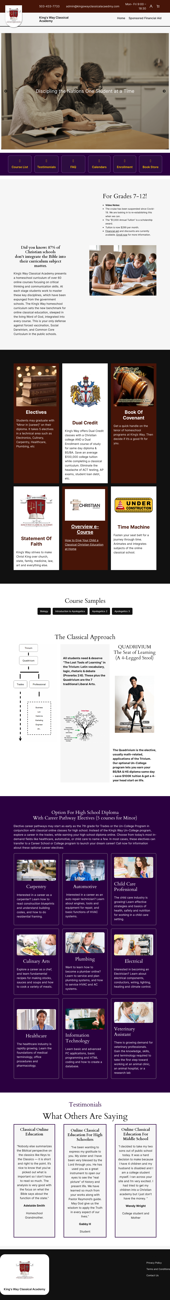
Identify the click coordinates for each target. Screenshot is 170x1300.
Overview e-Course (85, 529)
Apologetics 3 (122, 611)
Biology (44, 611)
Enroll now (121, 234)
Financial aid (112, 231)
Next (164, 91)
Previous (5, 91)
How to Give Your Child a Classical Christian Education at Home (84, 545)
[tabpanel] (85, 91)
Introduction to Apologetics (70, 611)
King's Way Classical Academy (54, 19)
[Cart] (158, 6)
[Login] (151, 6)
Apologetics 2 (99, 611)
